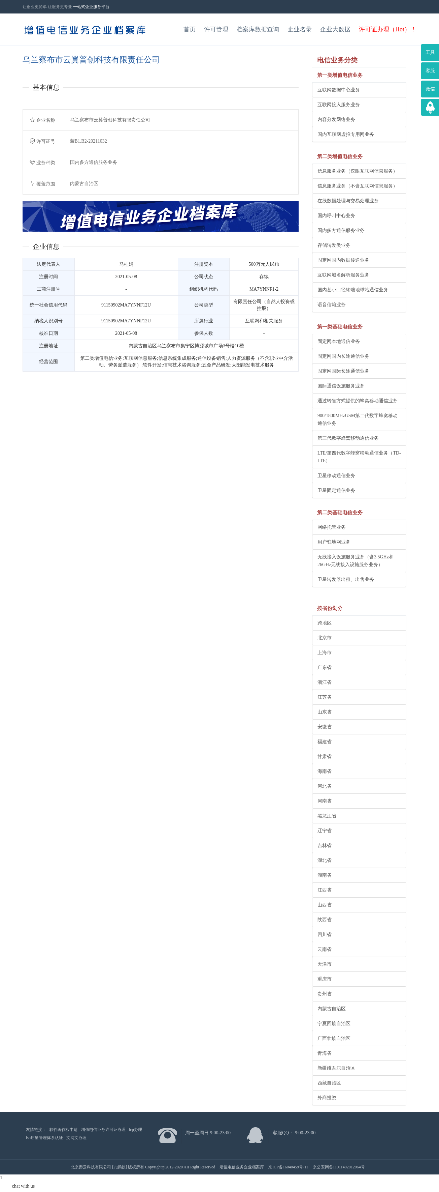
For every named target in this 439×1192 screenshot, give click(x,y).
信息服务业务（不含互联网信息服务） (357, 185)
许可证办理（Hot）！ (387, 29)
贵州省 (324, 993)
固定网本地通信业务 (338, 341)
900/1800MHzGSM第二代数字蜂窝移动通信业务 (357, 419)
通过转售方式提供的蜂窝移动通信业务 (357, 400)
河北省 (324, 786)
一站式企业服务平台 (91, 6)
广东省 (324, 667)
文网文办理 (76, 1137)
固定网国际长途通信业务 (343, 371)
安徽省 (324, 726)
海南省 (324, 771)
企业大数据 (335, 29)
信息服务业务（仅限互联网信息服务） (357, 171)
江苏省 (324, 697)
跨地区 (324, 623)
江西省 (324, 890)
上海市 (324, 652)
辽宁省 (324, 830)
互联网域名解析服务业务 (343, 275)
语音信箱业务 (331, 304)
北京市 (324, 637)
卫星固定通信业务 (336, 490)
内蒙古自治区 (331, 1008)
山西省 (324, 904)
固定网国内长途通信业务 (343, 356)
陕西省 (324, 919)
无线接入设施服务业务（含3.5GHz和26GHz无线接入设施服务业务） (355, 560)
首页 (189, 29)
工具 (430, 52)
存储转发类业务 (333, 245)
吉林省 (324, 845)
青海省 (324, 1053)
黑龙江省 (326, 815)
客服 (430, 70)
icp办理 (135, 1129)
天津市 (324, 964)
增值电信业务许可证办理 (103, 1129)
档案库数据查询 (258, 29)
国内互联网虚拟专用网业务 (345, 134)
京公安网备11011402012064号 (339, 1167)
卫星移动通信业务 (336, 475)
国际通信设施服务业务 (341, 385)
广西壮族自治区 (333, 1038)
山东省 (324, 712)
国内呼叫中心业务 (336, 215)
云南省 (324, 949)
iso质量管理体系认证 (44, 1137)
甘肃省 (324, 756)
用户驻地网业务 (333, 542)
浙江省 (324, 682)
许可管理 (216, 29)
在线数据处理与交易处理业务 (348, 200)
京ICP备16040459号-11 (288, 1167)
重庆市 (324, 979)
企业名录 (300, 29)
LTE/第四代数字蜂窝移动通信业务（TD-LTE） (359, 456)
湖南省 (324, 875)
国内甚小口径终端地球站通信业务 (352, 289)
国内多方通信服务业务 (341, 230)
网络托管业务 (331, 527)
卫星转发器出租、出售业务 (345, 579)
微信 (430, 88)
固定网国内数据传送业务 (343, 260)
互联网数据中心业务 (338, 89)
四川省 (324, 934)
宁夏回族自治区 (333, 1023)
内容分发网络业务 (336, 119)
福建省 (324, 741)
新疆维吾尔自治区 (336, 1068)
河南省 (324, 801)
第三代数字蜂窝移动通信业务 (348, 438)
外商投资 (326, 1097)
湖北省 (324, 860)
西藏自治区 (329, 1082)
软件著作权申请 (63, 1129)
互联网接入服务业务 (338, 104)
